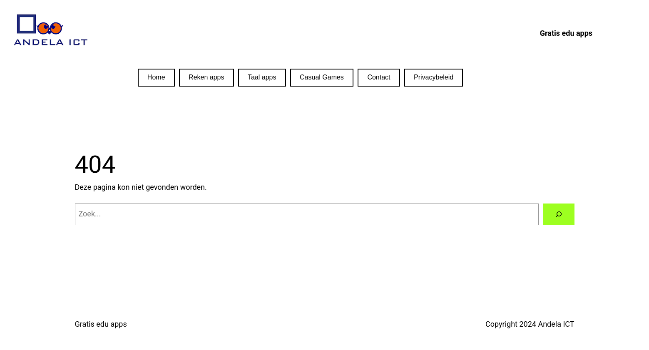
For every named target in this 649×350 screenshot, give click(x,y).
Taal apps (262, 77)
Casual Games (322, 77)
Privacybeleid (433, 77)
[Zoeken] (558, 214)
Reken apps (206, 77)
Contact (378, 77)
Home (156, 77)
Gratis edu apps (101, 324)
